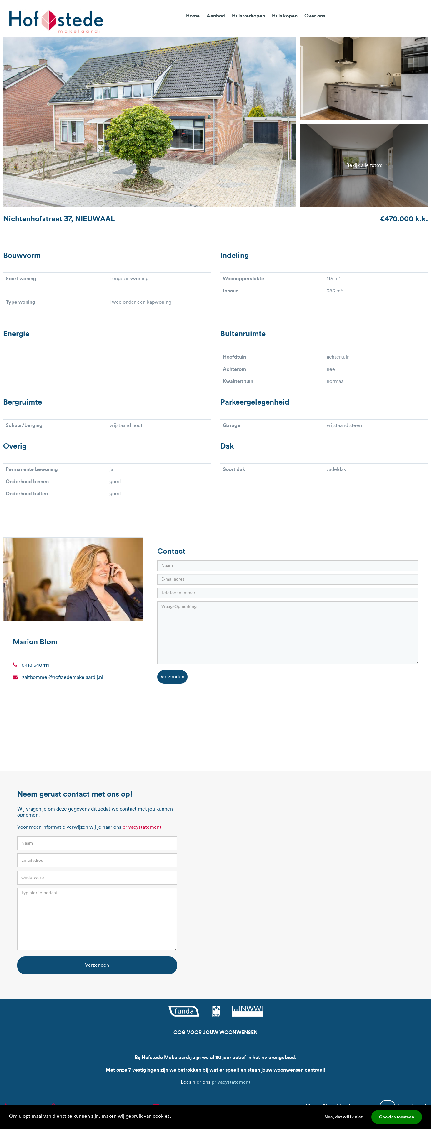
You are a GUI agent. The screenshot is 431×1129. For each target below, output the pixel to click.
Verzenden (172, 677)
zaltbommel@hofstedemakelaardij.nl (62, 677)
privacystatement (142, 827)
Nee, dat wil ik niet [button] (343, 1117)
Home (193, 15)
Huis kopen (285, 15)
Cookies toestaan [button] (396, 1117)
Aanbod (216, 15)
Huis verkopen (248, 15)
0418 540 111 (35, 665)
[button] (173, 1117)
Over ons (314, 15)
